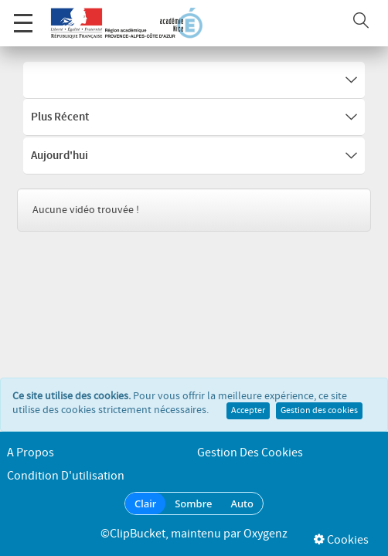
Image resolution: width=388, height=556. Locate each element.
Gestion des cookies (319, 394)
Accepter (248, 394)
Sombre (193, 503)
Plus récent (194, 117)
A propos (30, 453)
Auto (242, 503)
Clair (145, 503)
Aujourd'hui (194, 156)
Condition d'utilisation (65, 476)
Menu (23, 15)
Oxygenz (265, 534)
